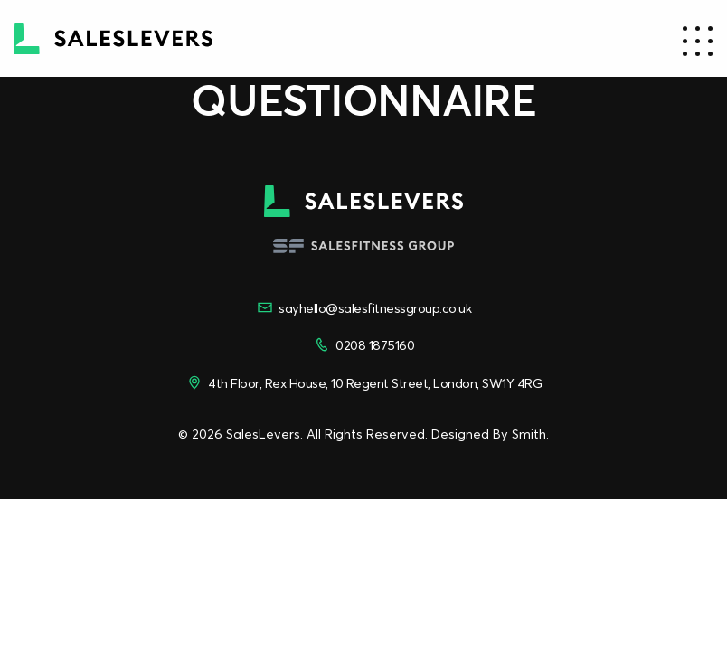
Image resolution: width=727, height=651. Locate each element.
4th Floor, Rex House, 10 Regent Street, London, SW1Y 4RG (363, 382)
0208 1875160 (363, 344)
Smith (529, 434)
